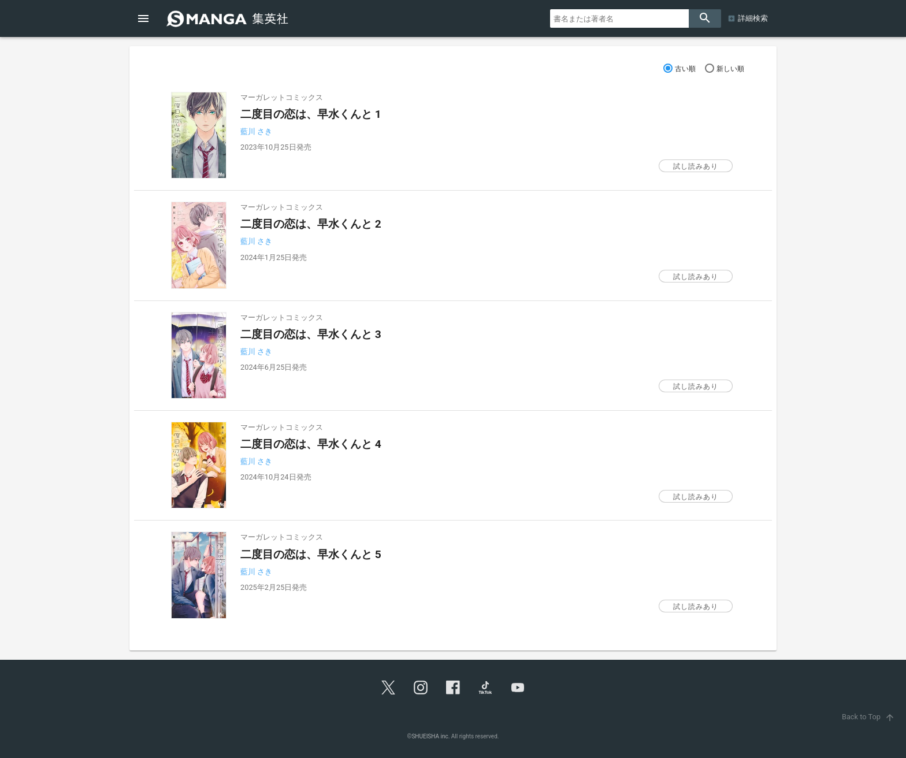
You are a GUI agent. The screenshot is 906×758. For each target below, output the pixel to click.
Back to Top (869, 716)
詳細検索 (753, 18)
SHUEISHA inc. (430, 736)
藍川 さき (256, 131)
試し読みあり (695, 166)
